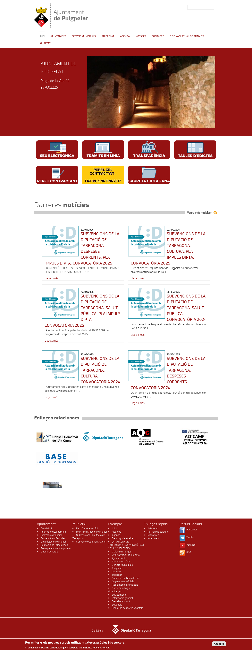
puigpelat (117, 574)
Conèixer (117, 571)
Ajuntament (71, 15)
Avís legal (152, 528)
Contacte (158, 36)
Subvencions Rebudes (53, 538)
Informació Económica (53, 531)
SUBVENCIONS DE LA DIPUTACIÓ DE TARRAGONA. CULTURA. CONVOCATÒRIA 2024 (101, 370)
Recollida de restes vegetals (127, 608)
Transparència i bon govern (56, 548)
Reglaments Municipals (125, 584)
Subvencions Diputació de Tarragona (88, 536)
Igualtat (45, 43)
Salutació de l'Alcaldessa (54, 545)
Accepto (219, 643)
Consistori (46, 528)
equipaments (119, 594)
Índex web (153, 538)
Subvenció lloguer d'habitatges (119, 589)
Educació (117, 604)
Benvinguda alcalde (122, 538)
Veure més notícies (199, 212)
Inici (42, 36)
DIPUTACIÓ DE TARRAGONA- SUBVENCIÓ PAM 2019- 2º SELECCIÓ (126, 545)
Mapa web (153, 535)
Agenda (125, 36)
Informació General (51, 535)
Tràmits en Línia (121, 561)
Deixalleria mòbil (121, 601)
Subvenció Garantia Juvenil (91, 541)
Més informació (101, 647)
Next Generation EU (87, 528)
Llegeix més (51, 278)
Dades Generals (49, 551)
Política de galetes (157, 531)
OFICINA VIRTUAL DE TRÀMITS (187, 36)
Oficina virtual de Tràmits (126, 555)
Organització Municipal (53, 541)
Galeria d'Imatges (121, 551)
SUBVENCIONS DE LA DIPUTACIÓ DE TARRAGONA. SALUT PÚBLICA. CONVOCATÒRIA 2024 (187, 308)
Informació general (122, 598)
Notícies (141, 36)
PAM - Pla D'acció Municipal (91, 531)
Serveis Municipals (84, 36)
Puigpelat (108, 36)
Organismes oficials (123, 581)
